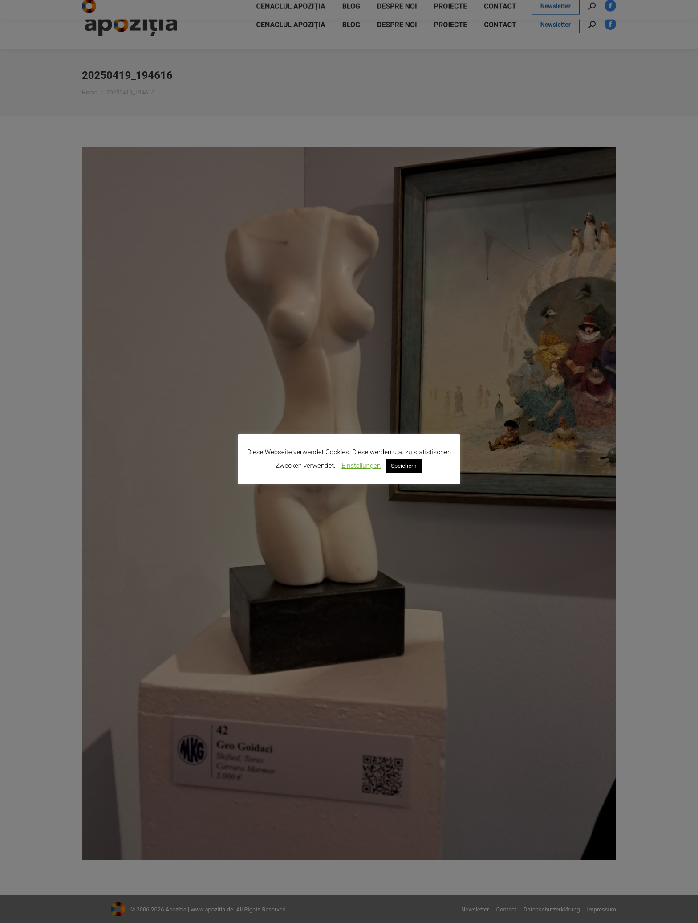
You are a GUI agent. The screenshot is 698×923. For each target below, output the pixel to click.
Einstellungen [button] (361, 466)
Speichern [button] (404, 465)
